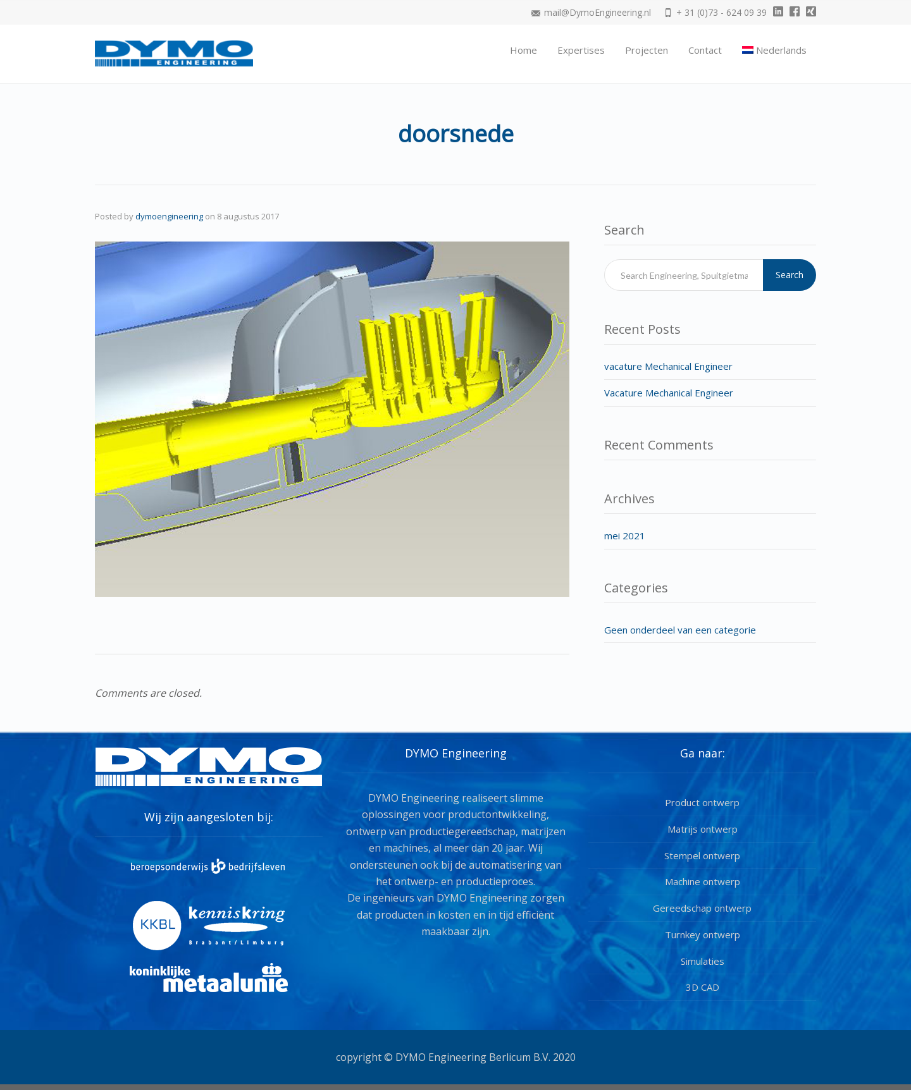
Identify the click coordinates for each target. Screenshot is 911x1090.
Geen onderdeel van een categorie (680, 629)
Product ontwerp (702, 802)
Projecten (646, 50)
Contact (705, 50)
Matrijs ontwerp (702, 829)
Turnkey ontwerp (702, 934)
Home (523, 50)
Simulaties (702, 961)
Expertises (581, 50)
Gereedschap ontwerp (702, 908)
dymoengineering (169, 216)
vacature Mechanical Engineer (668, 366)
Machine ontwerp (702, 881)
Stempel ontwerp (702, 855)
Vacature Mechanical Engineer (668, 392)
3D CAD (702, 987)
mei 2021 (624, 535)
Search (789, 275)
